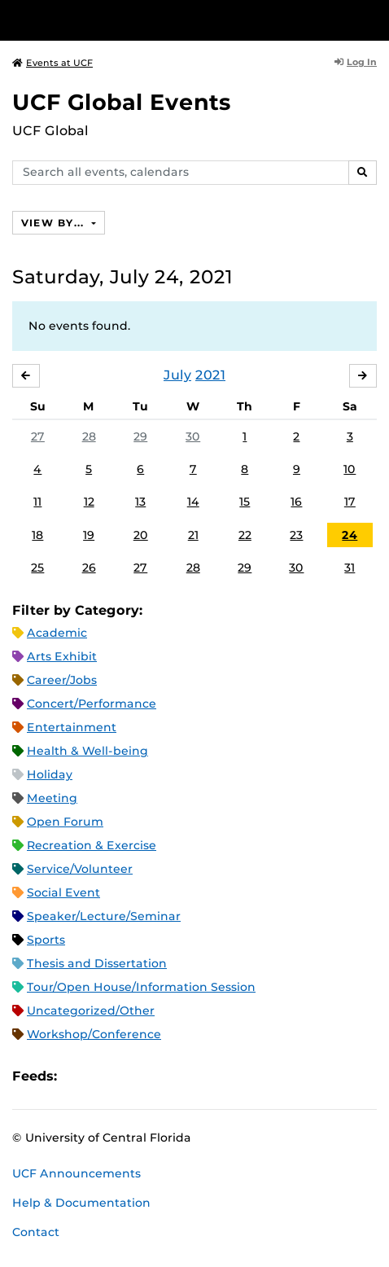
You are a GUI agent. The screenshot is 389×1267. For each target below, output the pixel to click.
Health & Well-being (87, 750)
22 (244, 535)
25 (37, 567)
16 (296, 501)
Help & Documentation (81, 1202)
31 (349, 567)
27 (38, 436)
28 (89, 436)
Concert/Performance (91, 703)
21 (193, 535)
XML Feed (161, 1076)
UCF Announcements (76, 1173)
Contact (35, 1232)
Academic (57, 632)
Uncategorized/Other (91, 1010)
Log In (355, 62)
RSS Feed (133, 1076)
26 (89, 567)
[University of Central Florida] (123, 20)
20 (140, 535)
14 (193, 501)
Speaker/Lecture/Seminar (104, 916)
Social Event (63, 892)
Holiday (49, 774)
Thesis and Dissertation (97, 963)
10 (349, 469)
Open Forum (65, 821)
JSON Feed (189, 1076)
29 (140, 436)
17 (350, 501)
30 (193, 436)
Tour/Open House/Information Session (141, 987)
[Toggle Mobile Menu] (373, 19)
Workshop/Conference (94, 1034)
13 (140, 501)
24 (349, 535)
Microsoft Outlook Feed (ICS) (106, 1076)
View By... (54, 223)
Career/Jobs (62, 680)
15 (244, 501)
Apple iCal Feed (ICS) (78, 1076)
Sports (46, 939)
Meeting (52, 798)
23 (296, 535)
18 (37, 535)
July (177, 375)
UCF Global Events (121, 102)
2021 (210, 375)
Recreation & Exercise (91, 845)
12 (89, 501)
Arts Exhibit (62, 656)
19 (88, 535)
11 (37, 501)
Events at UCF (52, 62)
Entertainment (71, 727)
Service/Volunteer (80, 868)
